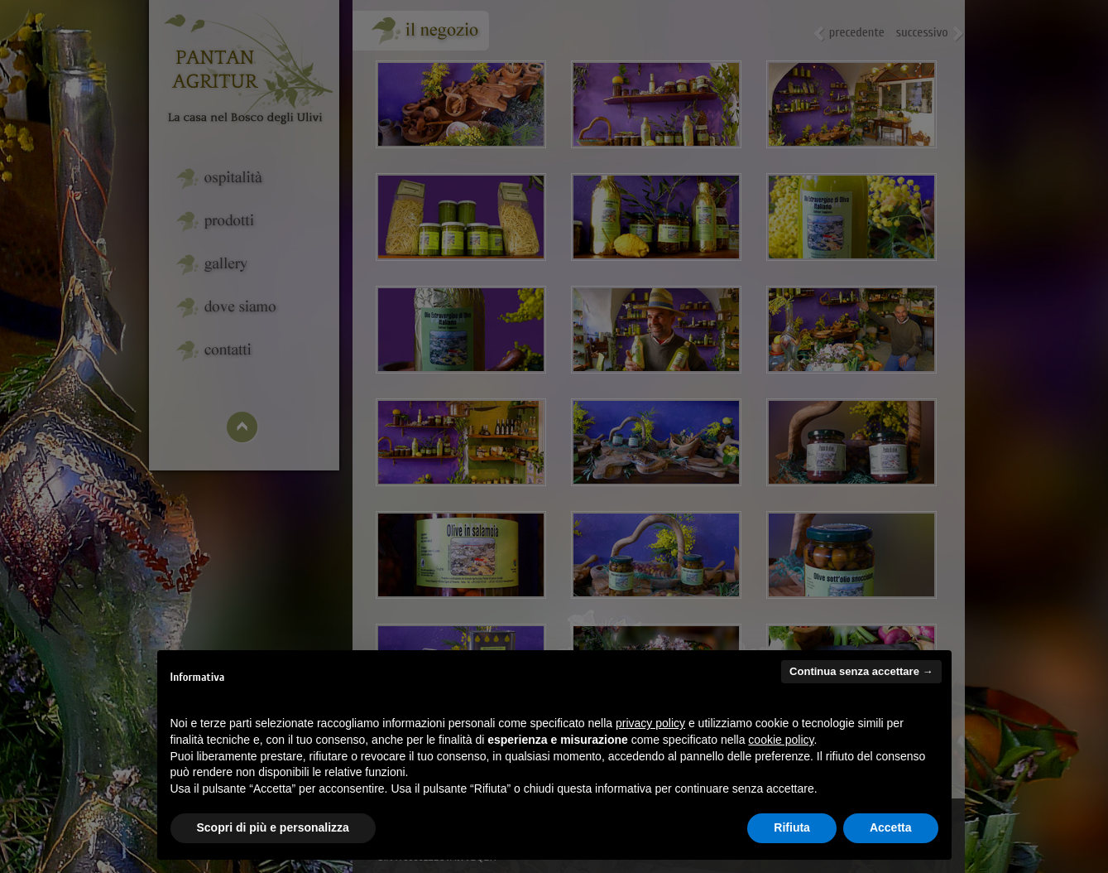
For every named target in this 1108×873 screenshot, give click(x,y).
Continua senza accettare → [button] (861, 671)
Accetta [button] (891, 827)
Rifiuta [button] (792, 827)
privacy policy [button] (650, 723)
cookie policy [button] (780, 739)
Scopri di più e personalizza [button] (273, 827)
